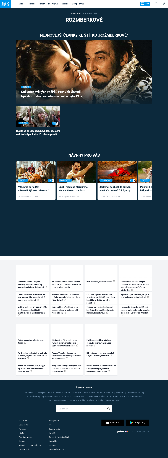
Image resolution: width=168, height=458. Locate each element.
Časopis (65, 4)
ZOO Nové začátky (136, 392)
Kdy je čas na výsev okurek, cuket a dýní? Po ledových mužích (100, 354)
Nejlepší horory (63, 392)
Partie (99, 392)
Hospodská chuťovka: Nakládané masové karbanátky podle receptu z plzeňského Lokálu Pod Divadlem (135, 311)
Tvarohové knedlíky (76, 400)
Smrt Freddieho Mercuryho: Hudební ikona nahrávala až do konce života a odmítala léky (74, 189)
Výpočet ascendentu (57, 400)
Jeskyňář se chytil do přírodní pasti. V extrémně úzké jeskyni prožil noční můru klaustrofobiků (115, 189)
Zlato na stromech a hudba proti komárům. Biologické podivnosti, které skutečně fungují (100, 310)
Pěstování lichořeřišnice (130, 396)
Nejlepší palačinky (95, 400)
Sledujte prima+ (78, 4)
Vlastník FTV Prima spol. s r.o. (30, 445)
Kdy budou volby (119, 392)
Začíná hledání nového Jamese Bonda (31, 341)
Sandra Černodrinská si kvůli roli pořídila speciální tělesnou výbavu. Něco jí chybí (66, 297)
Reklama (22, 429)
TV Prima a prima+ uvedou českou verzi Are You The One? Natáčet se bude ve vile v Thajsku (66, 284)
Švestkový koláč (112, 400)
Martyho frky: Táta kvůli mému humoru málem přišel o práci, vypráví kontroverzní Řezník (65, 343)
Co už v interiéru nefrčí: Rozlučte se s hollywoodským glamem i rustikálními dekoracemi (101, 368)
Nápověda (53, 441)
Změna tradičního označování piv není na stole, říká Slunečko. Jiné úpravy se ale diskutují (31, 297)
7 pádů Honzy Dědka (51, 396)
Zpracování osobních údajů (59, 437)
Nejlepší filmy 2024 (46, 392)
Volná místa (23, 425)
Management (54, 421)
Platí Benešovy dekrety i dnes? (100, 281)
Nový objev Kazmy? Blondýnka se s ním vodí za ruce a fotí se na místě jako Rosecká (66, 368)
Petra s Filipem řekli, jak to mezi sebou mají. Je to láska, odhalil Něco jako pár (65, 310)
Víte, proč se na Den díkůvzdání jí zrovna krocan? (33, 189)
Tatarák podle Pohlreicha (97, 396)
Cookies (22, 441)
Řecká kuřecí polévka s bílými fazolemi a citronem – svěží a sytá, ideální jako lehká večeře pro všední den (135, 286)
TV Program (53, 4)
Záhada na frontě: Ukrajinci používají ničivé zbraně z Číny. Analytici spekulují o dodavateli (32, 284)
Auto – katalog (33, 396)
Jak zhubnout (30, 392)
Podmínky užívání (25, 437)
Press (51, 425)
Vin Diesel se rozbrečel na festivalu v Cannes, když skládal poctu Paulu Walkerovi (32, 356)
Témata (32, 4)
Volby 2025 (66, 396)
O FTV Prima (23, 421)
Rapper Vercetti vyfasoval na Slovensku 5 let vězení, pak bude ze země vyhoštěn (66, 356)
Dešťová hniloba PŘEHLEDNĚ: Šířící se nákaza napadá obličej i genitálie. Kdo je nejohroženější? (32, 311)
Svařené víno (78, 396)
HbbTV (21, 433)
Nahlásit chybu (24, 449)
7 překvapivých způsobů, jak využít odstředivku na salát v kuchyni (135, 295)
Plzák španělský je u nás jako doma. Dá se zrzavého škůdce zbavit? (98, 343)
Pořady (42, 4)
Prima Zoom (76, 13)
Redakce (52, 445)
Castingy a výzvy (55, 429)
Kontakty (52, 433)
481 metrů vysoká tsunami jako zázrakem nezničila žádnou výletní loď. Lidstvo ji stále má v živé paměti (100, 298)
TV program (77, 392)
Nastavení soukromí (56, 449)
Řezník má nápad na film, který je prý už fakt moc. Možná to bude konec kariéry (31, 368)
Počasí (107, 392)
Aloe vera (114, 396)
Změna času (89, 392)
